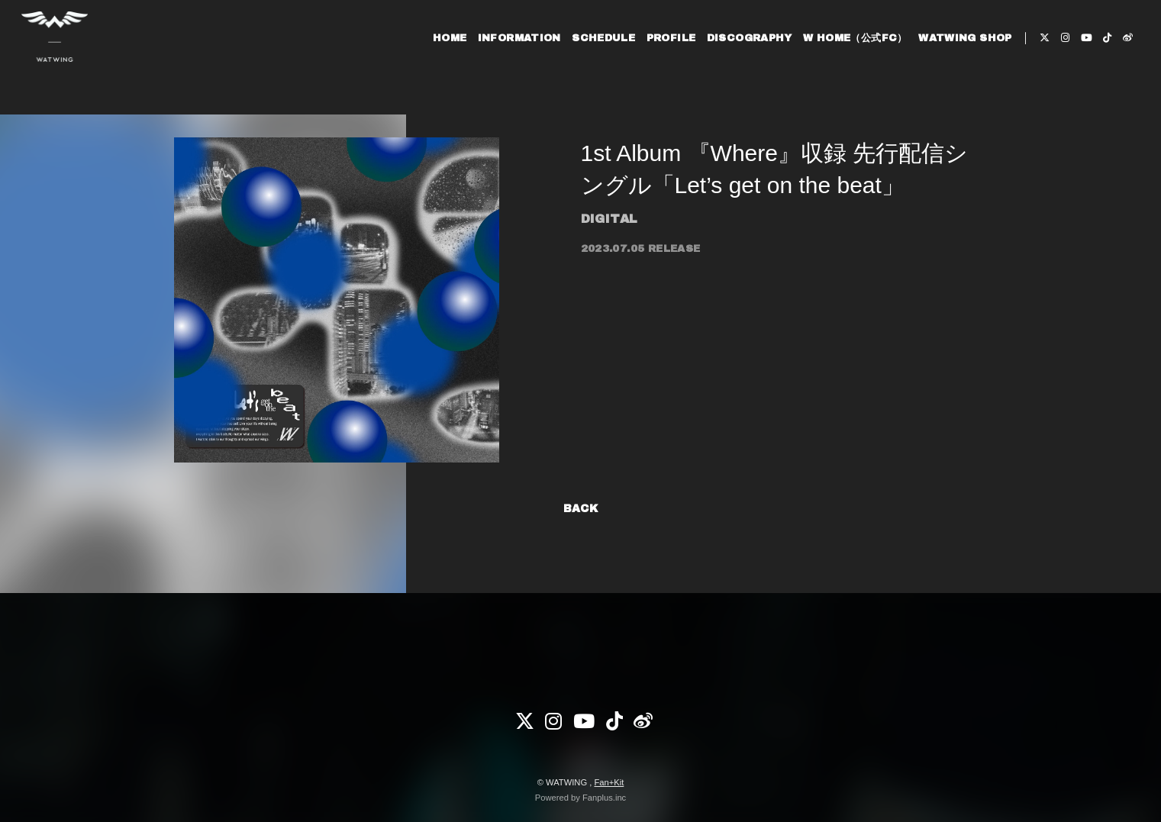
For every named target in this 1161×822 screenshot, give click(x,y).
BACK (580, 508)
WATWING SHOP (951, 59)
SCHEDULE (589, 59)
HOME (435, 59)
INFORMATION (504, 59)
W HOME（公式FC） (841, 59)
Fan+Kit (609, 782)
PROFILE (656, 59)
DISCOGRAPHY (734, 59)
